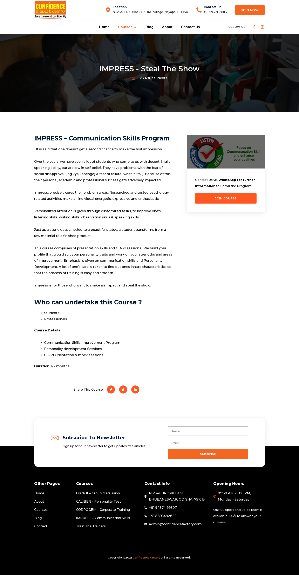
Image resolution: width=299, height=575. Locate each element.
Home (104, 27)
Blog (149, 27)
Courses (127, 27)
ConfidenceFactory (147, 557)
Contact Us (189, 27)
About (166, 27)
